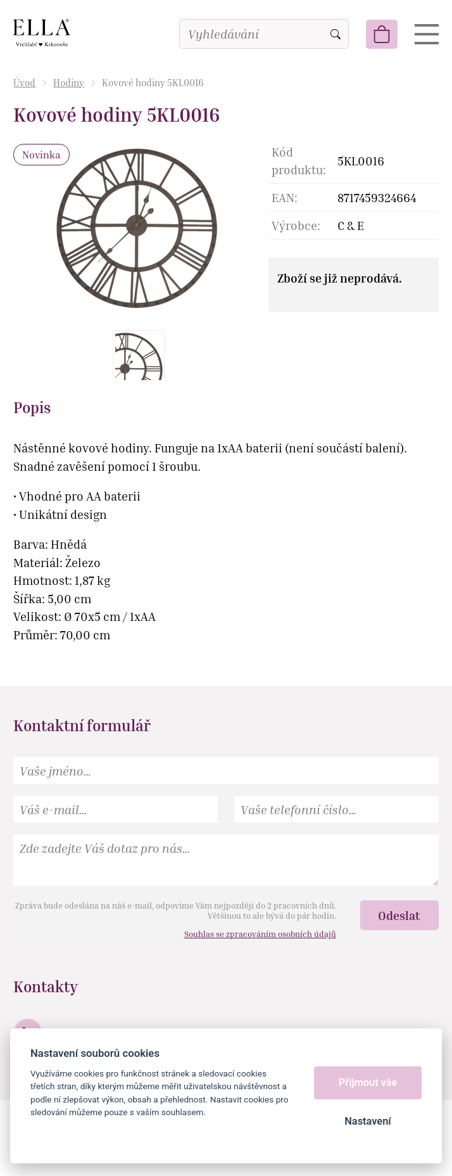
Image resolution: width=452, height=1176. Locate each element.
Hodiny (68, 82)
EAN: (285, 197)
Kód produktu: (299, 160)
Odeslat (399, 915)
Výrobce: (296, 225)
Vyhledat (335, 34)
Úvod (24, 82)
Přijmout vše (368, 1083)
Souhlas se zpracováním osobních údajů (260, 934)
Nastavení (367, 1121)
